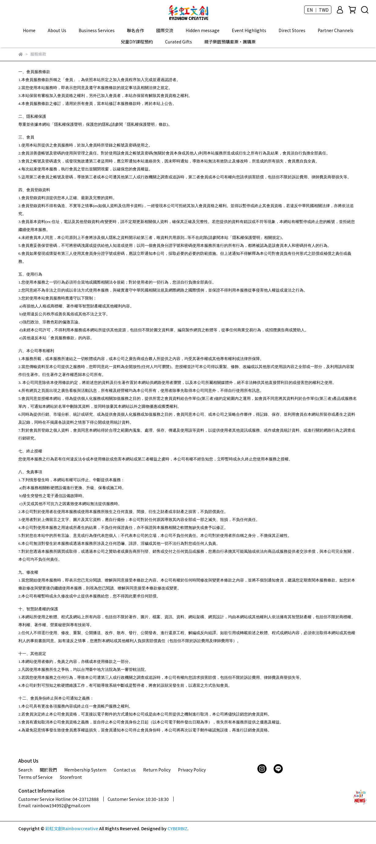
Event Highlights (249, 30)
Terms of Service (35, 777)
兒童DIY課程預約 (137, 42)
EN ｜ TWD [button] (318, 10)
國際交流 (164, 30)
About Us (57, 30)
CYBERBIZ (177, 828)
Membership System (85, 770)
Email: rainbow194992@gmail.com (54, 805)
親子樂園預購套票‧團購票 (230, 42)
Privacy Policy (192, 770)
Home (29, 30)
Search (25, 770)
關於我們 (48, 770)
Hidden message (202, 30)
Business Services (97, 30)
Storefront (71, 777)
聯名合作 (135, 30)
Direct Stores (291, 30)
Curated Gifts (178, 42)
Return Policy (157, 770)
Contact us (125, 770)
